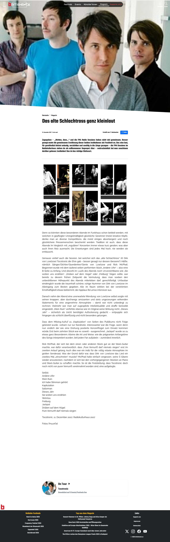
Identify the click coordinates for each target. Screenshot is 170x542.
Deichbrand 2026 (33, 533)
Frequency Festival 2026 (33, 523)
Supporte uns (116, 4)
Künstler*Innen (90, 4)
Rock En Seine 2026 (33, 517)
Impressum (137, 521)
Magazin (104, 4)
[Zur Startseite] (2, 507)
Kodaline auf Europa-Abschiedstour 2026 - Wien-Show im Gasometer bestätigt (85, 526)
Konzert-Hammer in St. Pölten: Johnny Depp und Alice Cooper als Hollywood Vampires (85, 518)
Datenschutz (137, 526)
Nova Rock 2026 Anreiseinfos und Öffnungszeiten (85, 522)
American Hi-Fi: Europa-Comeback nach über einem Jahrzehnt (85, 531)
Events (78, 4)
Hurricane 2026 (33, 520)
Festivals (68, 4)
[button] (68, 4)
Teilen (124, 132)
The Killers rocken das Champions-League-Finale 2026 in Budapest (85, 534)
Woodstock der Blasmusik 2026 (33, 526)
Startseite (45, 115)
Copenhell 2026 (33, 529)
